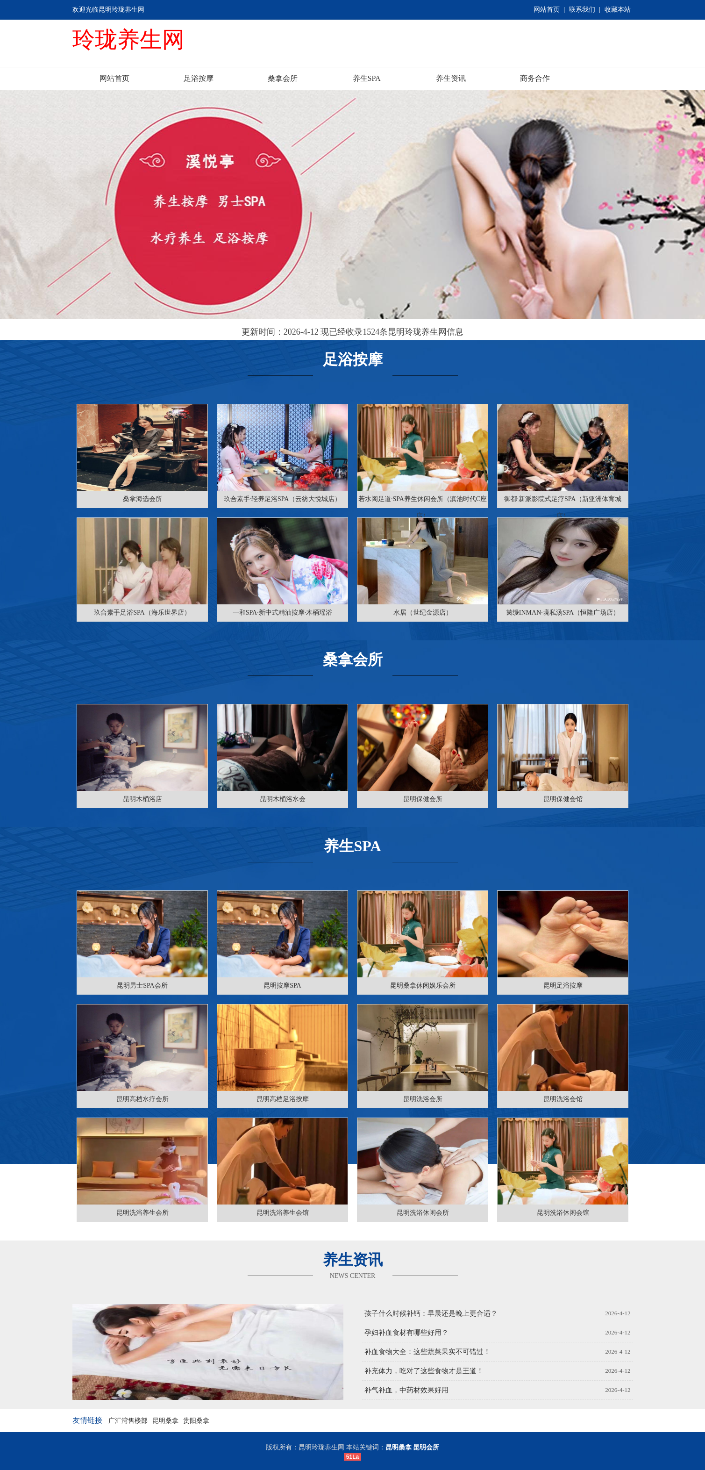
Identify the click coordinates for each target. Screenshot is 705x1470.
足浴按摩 (199, 78)
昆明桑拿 (165, 1420)
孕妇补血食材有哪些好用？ (406, 1332)
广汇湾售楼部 (128, 1420)
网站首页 (547, 9)
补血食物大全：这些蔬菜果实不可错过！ (427, 1351)
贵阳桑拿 (196, 1420)
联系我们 (582, 9)
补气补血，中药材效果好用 (406, 1390)
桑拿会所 (283, 78)
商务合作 (535, 78)
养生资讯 (451, 78)
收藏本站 (618, 9)
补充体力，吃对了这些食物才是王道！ (424, 1371)
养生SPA (367, 78)
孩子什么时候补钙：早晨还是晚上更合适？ (431, 1313)
